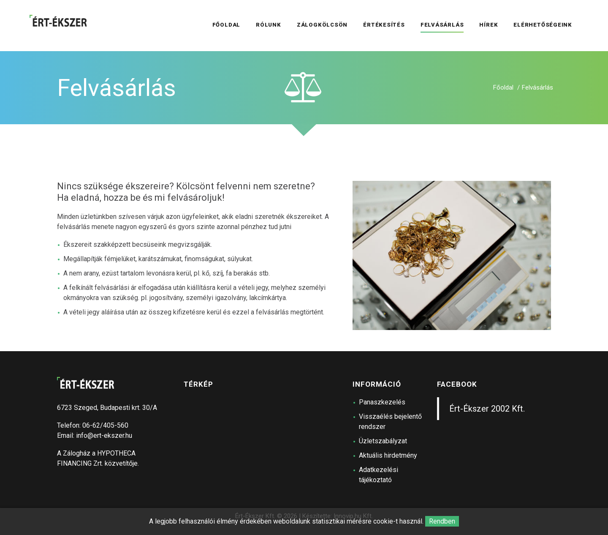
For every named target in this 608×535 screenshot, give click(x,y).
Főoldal (503, 87)
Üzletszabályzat (383, 441)
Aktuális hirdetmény (388, 455)
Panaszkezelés (382, 402)
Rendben (442, 521)
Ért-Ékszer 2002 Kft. (487, 409)
